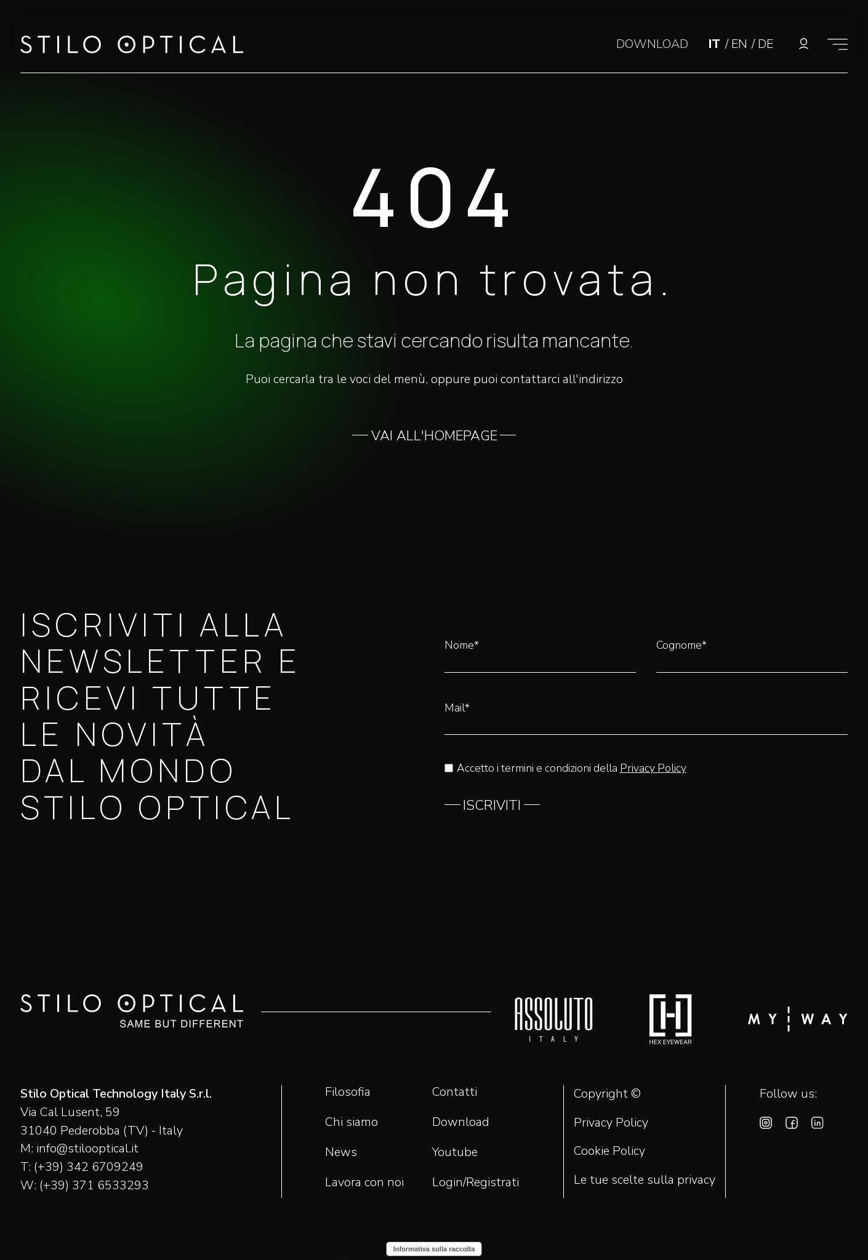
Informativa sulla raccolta (434, 1249)
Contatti (454, 1092)
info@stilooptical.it (87, 1148)
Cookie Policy (609, 1151)
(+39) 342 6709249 (88, 1167)
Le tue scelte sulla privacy (644, 1180)
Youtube (455, 1152)
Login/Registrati (475, 1182)
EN (740, 44)
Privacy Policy (653, 768)
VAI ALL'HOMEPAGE (434, 436)
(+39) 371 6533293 (94, 1185)
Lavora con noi (364, 1182)
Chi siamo (351, 1122)
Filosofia (348, 1092)
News (341, 1152)
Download (460, 1122)
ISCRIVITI (492, 805)
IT (716, 44)
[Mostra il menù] (837, 44)
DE (765, 44)
